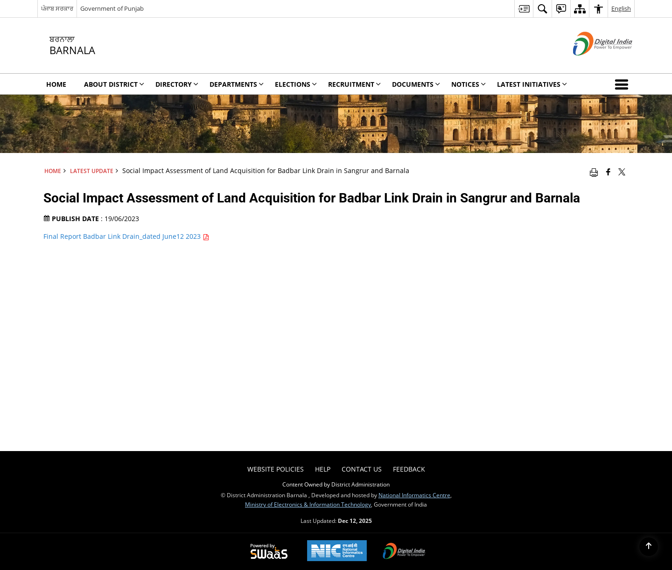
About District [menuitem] (114, 84)
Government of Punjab (112, 8)
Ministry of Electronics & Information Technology (308, 504)
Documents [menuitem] (416, 84)
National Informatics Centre (414, 495)
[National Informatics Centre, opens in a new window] (337, 551)
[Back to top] (648, 546)
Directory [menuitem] (176, 84)
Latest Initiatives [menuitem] (532, 84)
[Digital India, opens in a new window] (404, 552)
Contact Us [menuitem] (362, 469)
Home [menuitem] (56, 84)
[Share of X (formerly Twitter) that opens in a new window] (622, 171)
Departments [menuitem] (237, 84)
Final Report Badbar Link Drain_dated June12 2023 (126, 236)
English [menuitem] (621, 8)
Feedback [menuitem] (409, 469)
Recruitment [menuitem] (354, 84)
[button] (623, 84)
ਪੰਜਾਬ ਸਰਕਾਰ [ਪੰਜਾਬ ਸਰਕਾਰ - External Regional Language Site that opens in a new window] (57, 8)
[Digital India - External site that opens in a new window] (591, 63)
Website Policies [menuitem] (275, 469)
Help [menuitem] (322, 469)
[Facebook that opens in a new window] (608, 171)
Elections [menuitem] (296, 84)
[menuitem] (523, 8)
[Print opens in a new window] (594, 171)
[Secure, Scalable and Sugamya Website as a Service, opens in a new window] (269, 552)
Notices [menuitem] (468, 84)
